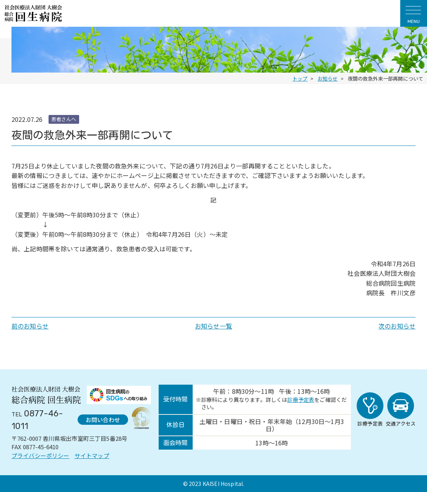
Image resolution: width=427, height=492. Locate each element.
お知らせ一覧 (213, 325)
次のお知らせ (397, 325)
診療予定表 (300, 399)
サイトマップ (92, 456)
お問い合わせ (103, 420)
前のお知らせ (30, 325)
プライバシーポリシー (40, 456)
